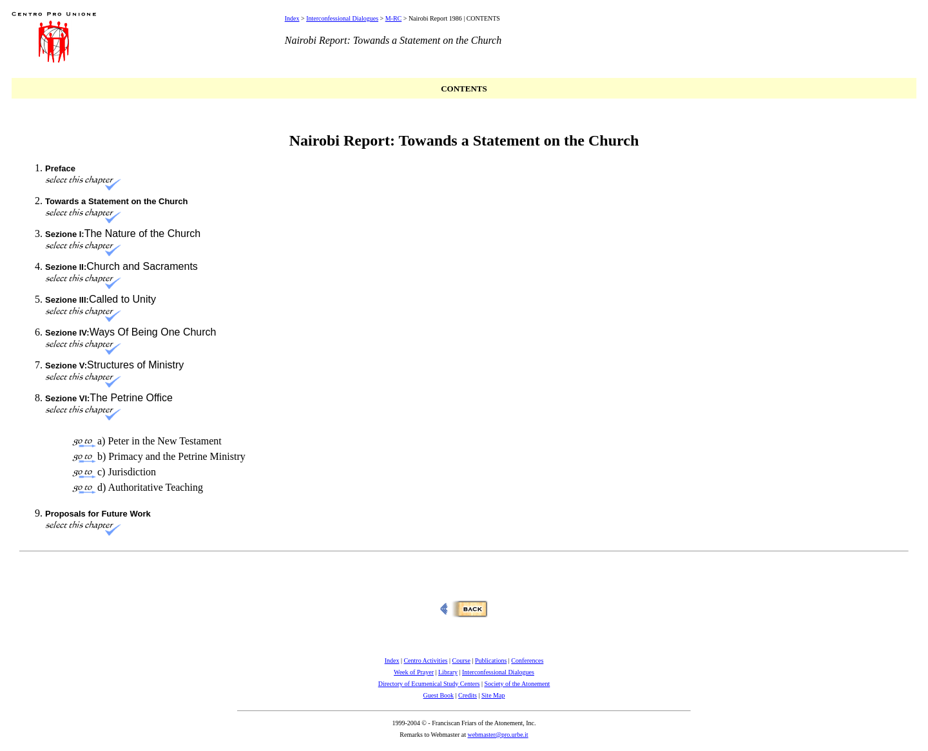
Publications (491, 660)
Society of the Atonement (517, 683)
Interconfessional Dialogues (342, 18)
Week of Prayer (414, 672)
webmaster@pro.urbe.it (497, 734)
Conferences (527, 660)
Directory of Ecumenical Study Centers (429, 683)
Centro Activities (425, 660)
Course (461, 660)
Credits (467, 695)
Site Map (493, 695)
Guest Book (438, 695)
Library (448, 672)
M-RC (393, 18)
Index (292, 18)
